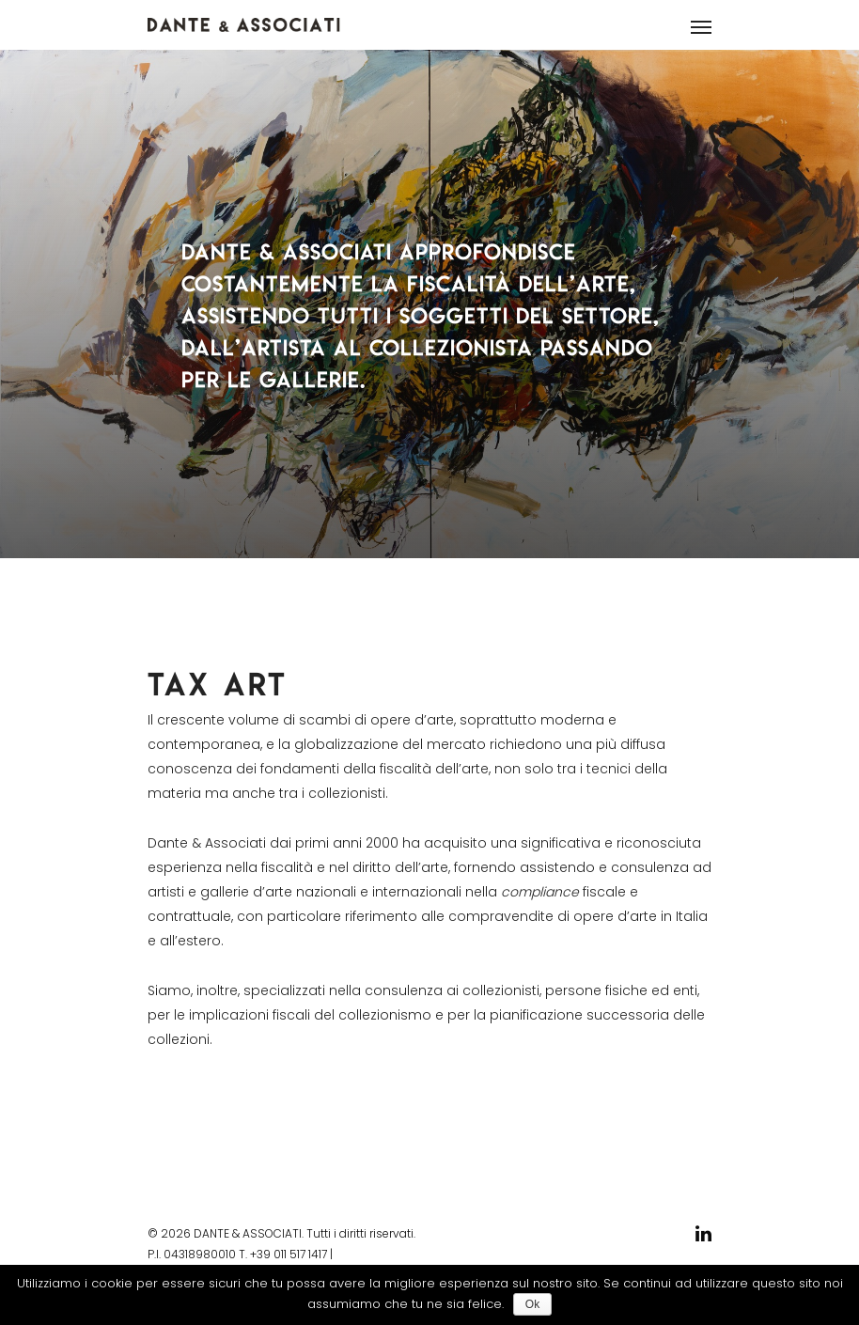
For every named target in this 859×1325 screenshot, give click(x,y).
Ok (532, 1304)
